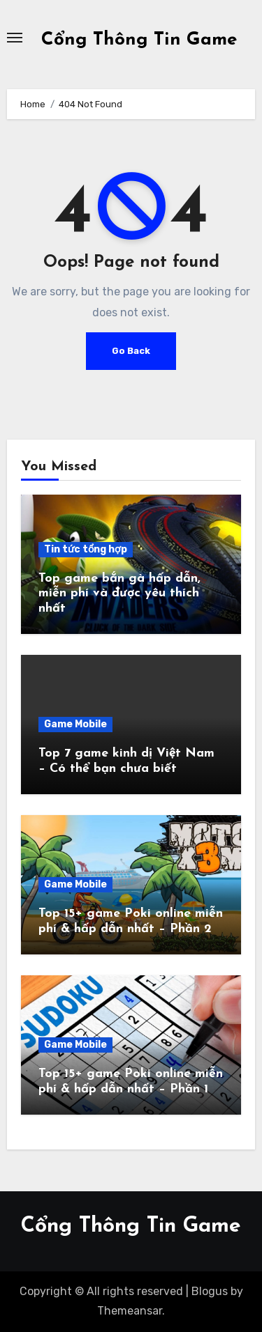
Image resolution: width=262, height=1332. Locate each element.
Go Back (131, 351)
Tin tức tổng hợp (85, 549)
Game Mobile (75, 724)
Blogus (209, 1291)
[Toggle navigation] (14, 37)
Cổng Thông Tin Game (139, 40)
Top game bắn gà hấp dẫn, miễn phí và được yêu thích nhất (119, 593)
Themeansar (129, 1310)
